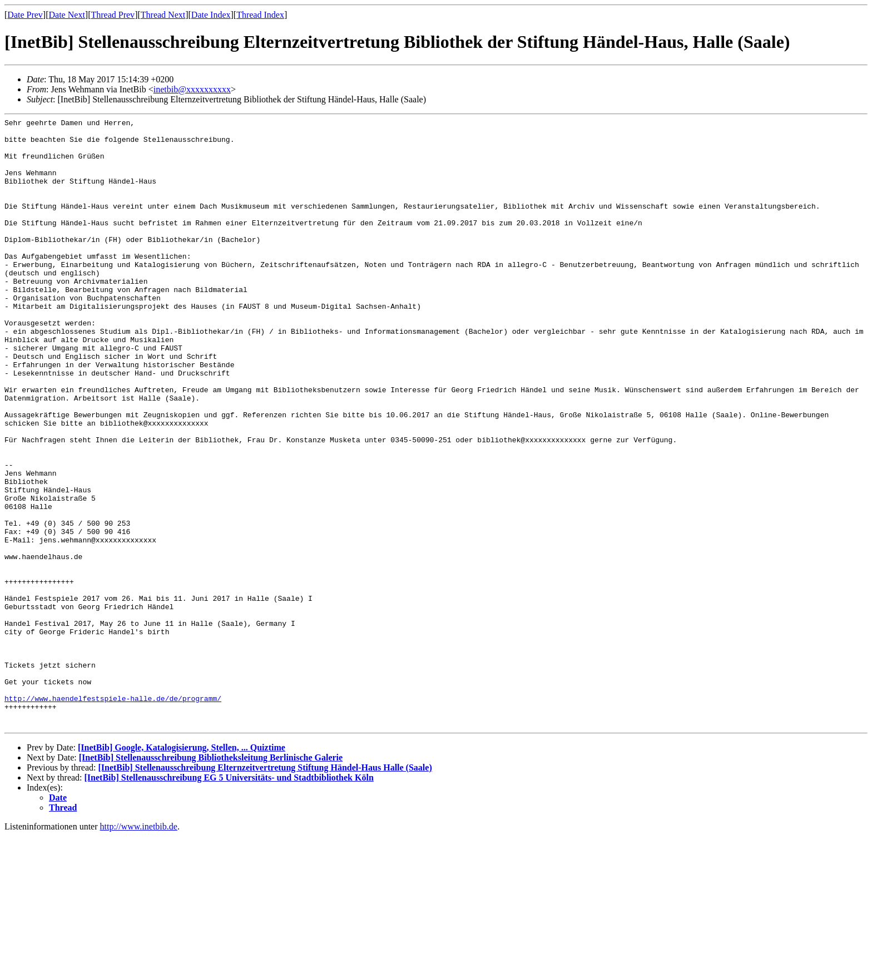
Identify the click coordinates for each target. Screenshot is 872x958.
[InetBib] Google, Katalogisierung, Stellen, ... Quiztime (181, 869)
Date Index (211, 14)
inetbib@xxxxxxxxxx (192, 89)
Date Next (67, 14)
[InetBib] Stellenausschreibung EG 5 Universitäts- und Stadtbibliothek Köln (229, 899)
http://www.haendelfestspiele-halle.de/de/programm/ (112, 815)
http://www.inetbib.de (138, 948)
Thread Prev (113, 14)
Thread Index (260, 14)
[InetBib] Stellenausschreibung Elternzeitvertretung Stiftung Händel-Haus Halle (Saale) (265, 889)
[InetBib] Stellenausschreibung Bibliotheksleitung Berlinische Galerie (211, 879)
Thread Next (163, 14)
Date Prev (25, 14)
